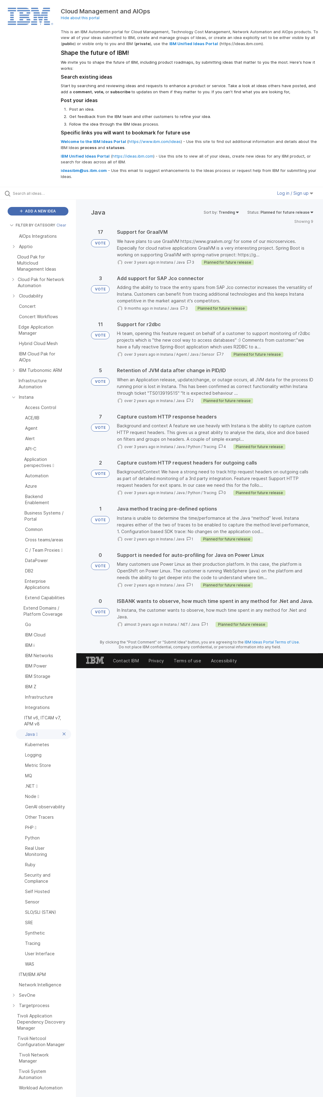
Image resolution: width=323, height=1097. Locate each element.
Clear (61, 225)
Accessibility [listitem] (224, 660)
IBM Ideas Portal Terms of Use (272, 642)
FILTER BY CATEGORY (32, 225)
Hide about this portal (80, 18)
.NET (184, 624)
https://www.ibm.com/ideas (155, 141)
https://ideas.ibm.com (132, 156)
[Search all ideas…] (41, 193)
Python (194, 446)
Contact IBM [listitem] (126, 660)
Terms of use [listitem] (187, 660)
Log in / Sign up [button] (295, 193)
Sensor (208, 354)
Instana (166, 262)
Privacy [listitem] (156, 660)
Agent (181, 354)
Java (180, 262)
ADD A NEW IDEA (38, 211)
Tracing (209, 446)
